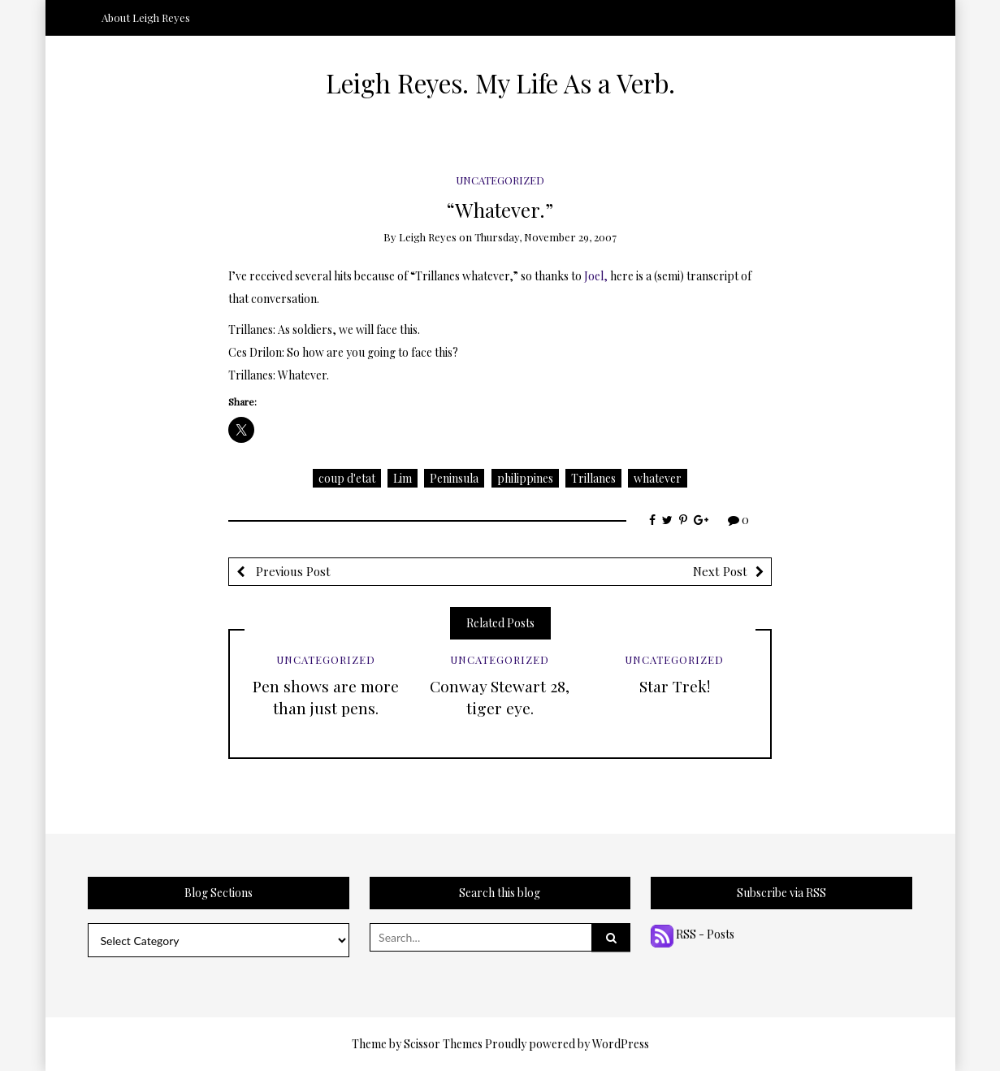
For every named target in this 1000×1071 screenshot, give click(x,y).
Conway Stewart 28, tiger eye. (499, 696)
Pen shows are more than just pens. (326, 696)
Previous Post (292, 571)
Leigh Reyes (428, 237)
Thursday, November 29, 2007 (545, 237)
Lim (402, 478)
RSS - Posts (692, 934)
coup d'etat (346, 478)
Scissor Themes (443, 1043)
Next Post (720, 571)
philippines (525, 478)
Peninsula (454, 478)
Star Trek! (674, 685)
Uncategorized (500, 180)
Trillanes (593, 478)
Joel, (596, 276)
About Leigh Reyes (146, 17)
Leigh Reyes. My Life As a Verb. (500, 83)
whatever (658, 478)
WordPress (620, 1043)
